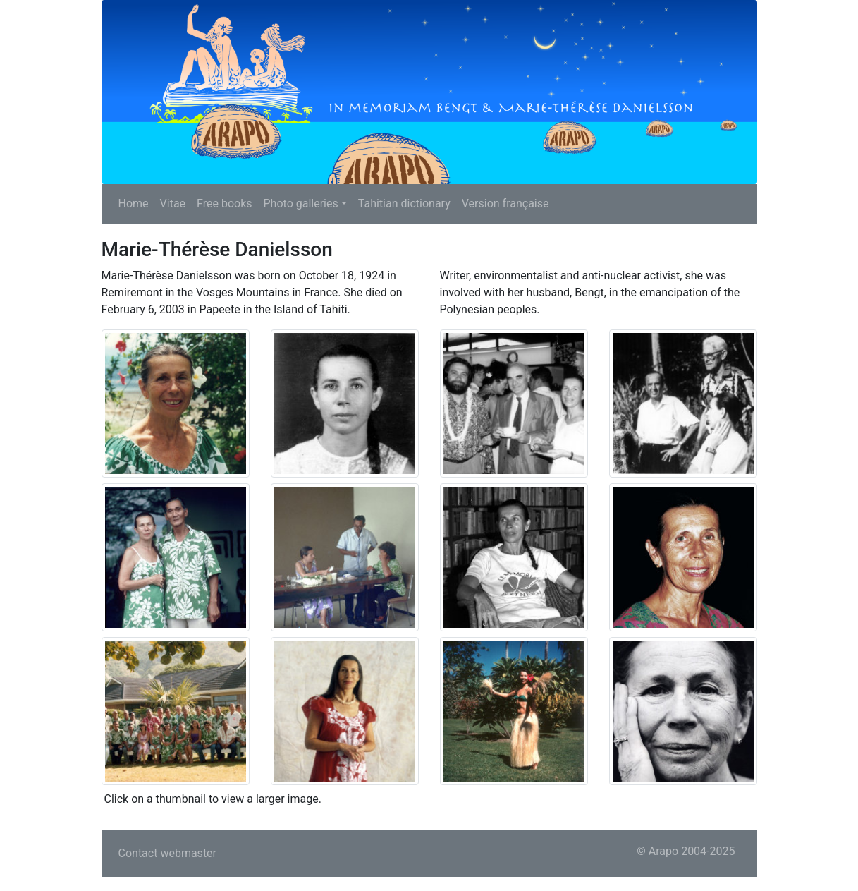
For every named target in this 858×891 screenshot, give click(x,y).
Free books (224, 203)
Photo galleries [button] (301, 203)
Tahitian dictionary (404, 203)
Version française (505, 203)
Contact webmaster (167, 853)
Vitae (173, 203)
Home (133, 203)
